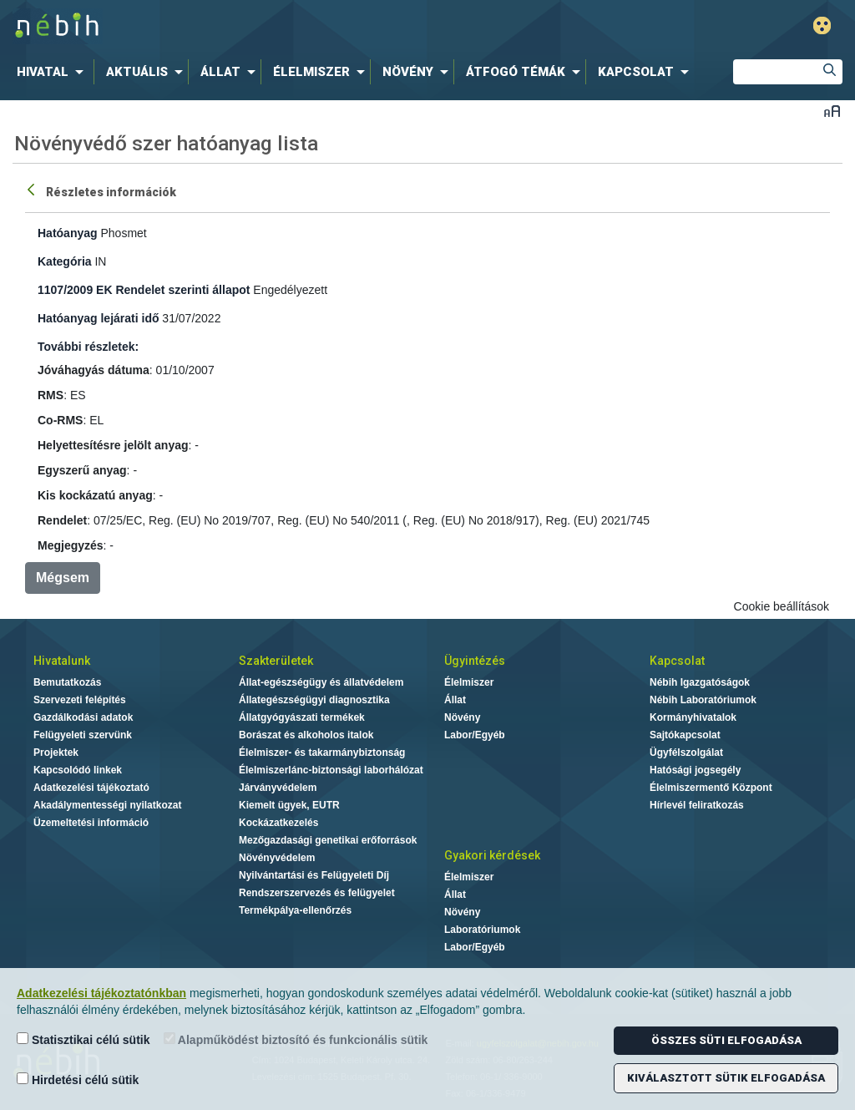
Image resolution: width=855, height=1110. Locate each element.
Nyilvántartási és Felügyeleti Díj (314, 875)
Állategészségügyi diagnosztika (314, 700)
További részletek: (88, 346)
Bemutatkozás (67, 682)
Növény (462, 717)
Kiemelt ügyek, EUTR (289, 805)
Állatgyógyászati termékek (302, 717)
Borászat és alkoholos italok (306, 735)
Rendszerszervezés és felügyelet (317, 893)
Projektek (55, 752)
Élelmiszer (468, 682)
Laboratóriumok (482, 929)
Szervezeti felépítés (79, 700)
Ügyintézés (474, 660)
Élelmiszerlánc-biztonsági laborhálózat (331, 770)
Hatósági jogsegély (695, 770)
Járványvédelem (277, 787)
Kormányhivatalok (693, 717)
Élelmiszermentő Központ (711, 787)
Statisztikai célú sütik (83, 1039)
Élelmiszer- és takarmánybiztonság (322, 752)
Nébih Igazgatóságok (700, 682)
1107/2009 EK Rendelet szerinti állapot (144, 290)
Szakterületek (276, 660)
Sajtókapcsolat (685, 735)
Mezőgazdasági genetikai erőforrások (328, 840)
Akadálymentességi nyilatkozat (107, 805)
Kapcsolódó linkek (77, 770)
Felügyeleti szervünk (82, 735)
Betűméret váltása (832, 110)
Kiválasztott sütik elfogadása (726, 1078)
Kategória (65, 261)
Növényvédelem (277, 858)
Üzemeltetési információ (91, 823)
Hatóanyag (68, 233)
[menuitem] (53, 71)
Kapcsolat (677, 660)
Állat (455, 700)
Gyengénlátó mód (822, 25)
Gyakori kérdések (492, 855)
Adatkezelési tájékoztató (91, 787)
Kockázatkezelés (278, 823)
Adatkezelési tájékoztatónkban (101, 993)
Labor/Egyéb (474, 735)
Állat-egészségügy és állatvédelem (321, 682)
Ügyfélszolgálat (686, 752)
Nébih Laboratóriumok (703, 700)
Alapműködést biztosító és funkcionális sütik (296, 1039)
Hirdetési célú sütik (78, 1079)
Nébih (254, 26)
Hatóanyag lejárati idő (98, 318)
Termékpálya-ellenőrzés (295, 910)
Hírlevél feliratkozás (697, 805)
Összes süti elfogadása (726, 1040)
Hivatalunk (61, 660)
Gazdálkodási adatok (83, 717)
